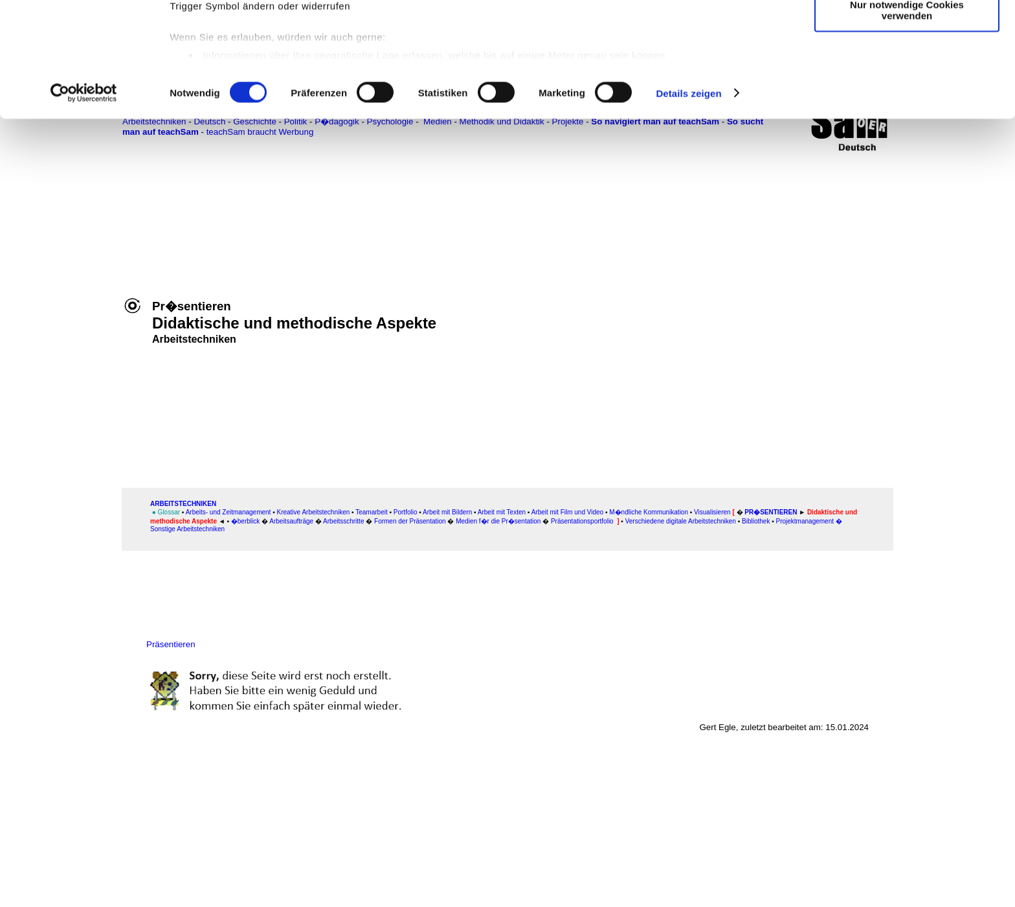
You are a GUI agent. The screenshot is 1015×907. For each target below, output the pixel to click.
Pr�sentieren (770, 512)
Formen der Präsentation (410, 521)
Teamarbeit (371, 512)
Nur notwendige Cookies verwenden (907, 113)
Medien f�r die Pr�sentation (498, 521)
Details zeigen (688, 196)
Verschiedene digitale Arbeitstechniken (680, 521)
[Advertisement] (69, 270)
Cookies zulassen (907, 32)
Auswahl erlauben (906, 70)
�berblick (246, 521)
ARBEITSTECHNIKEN (183, 503)
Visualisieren (712, 512)
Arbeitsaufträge (291, 521)
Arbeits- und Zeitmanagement (228, 512)
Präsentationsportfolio (582, 521)
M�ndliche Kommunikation (648, 512)
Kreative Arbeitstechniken (313, 512)
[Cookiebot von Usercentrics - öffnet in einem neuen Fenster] (83, 197)
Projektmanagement (805, 521)
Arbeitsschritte (343, 521)
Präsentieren (170, 644)
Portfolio (406, 512)
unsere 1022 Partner (257, 46)
